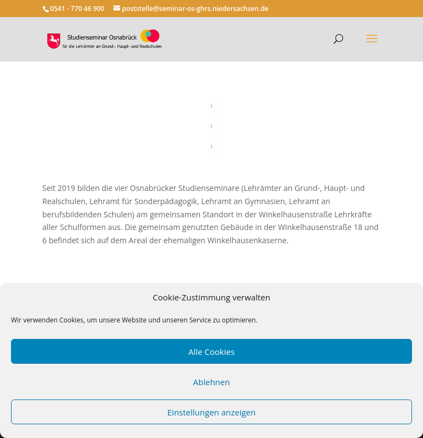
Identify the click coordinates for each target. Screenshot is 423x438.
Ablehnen (211, 381)
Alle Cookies (211, 351)
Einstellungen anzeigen (211, 412)
